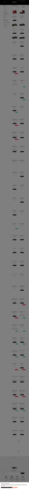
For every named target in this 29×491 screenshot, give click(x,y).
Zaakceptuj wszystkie (15, 487)
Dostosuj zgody (10, 487)
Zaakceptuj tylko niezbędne (4, 487)
